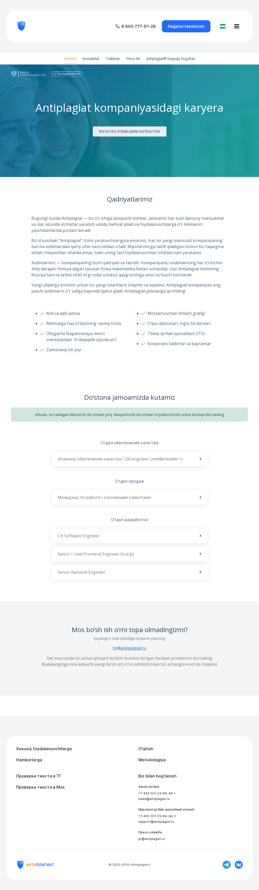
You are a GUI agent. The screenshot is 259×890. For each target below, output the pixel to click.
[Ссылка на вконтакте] (239, 865)
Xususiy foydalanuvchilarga (44, 748)
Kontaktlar (90, 58)
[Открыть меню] (237, 26)
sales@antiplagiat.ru (154, 799)
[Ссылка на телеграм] (227, 865)
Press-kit (133, 58)
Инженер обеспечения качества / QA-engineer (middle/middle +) (129, 459)
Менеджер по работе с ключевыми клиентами (129, 497)
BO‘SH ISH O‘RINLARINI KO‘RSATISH (129, 131)
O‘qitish (146, 748)
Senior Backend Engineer (129, 572)
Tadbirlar (112, 58)
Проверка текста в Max (40, 787)
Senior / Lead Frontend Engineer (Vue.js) (129, 554)
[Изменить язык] (223, 26)
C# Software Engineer (129, 536)
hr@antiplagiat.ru (129, 648)
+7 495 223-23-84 (152, 793)
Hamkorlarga (29, 759)
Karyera (70, 58)
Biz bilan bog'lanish (157, 775)
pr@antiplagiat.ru (151, 839)
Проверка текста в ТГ (38, 775)
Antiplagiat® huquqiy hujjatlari (170, 58)
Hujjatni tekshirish (186, 26)
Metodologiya (152, 759)
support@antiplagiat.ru (156, 822)
